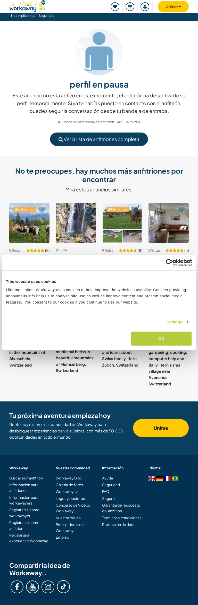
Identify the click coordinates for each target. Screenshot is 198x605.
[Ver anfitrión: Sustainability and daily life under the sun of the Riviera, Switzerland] (29, 223)
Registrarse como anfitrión (24, 525)
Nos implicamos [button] (23, 15)
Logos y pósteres (70, 498)
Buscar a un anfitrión (26, 478)
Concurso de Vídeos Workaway (73, 508)
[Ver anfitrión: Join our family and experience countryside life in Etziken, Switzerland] (122, 223)
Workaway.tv (67, 491)
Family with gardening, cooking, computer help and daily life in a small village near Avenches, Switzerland (167, 365)
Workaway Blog (69, 478)
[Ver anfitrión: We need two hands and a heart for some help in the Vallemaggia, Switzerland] (76, 223)
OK (161, 338)
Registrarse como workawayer (24, 512)
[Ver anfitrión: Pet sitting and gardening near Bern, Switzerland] (168, 223)
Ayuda (107, 478)
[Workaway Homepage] (27, 5)
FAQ (105, 491)
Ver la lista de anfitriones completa (99, 139)
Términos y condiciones (122, 517)
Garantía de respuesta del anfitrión (121, 508)
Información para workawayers (23, 500)
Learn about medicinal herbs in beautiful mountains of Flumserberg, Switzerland (75, 358)
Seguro (108, 498)
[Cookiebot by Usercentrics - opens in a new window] (169, 263)
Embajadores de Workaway (70, 527)
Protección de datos (119, 524)
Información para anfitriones (23, 487)
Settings (174, 322)
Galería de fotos (69, 484)
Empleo (62, 537)
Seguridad (46, 15)
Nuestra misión (68, 517)
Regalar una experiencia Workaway (28, 538)
